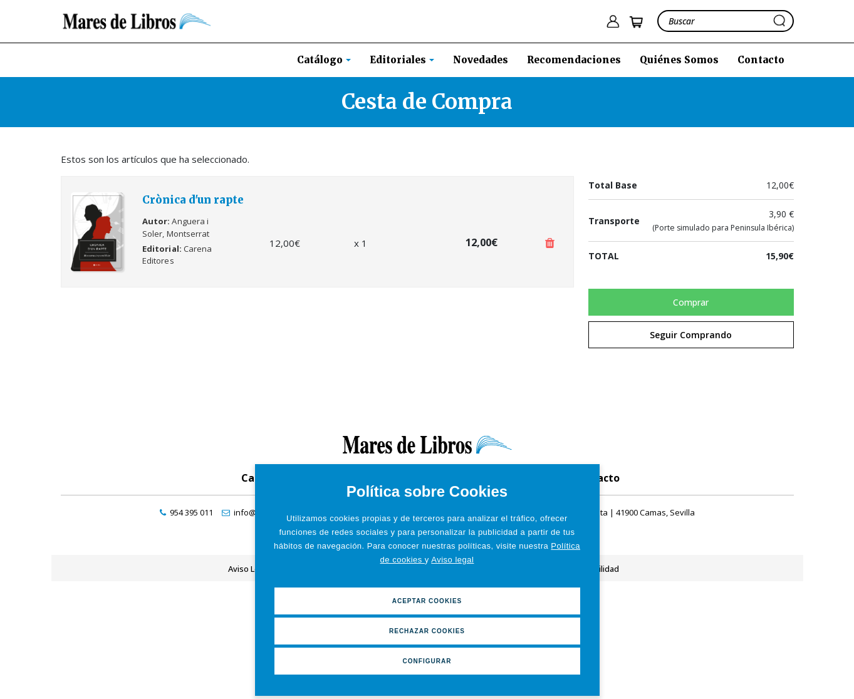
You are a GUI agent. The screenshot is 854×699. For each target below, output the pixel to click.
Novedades (480, 60)
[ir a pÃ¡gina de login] (613, 21)
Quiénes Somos (679, 60)
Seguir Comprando (691, 335)
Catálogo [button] (321, 60)
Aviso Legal (249, 568)
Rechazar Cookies (427, 631)
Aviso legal (452, 559)
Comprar (691, 302)
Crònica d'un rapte (193, 200)
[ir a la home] (137, 20)
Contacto (760, 60)
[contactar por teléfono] (186, 512)
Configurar (427, 661)
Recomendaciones (574, 60)
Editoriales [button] (399, 60)
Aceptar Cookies (427, 601)
